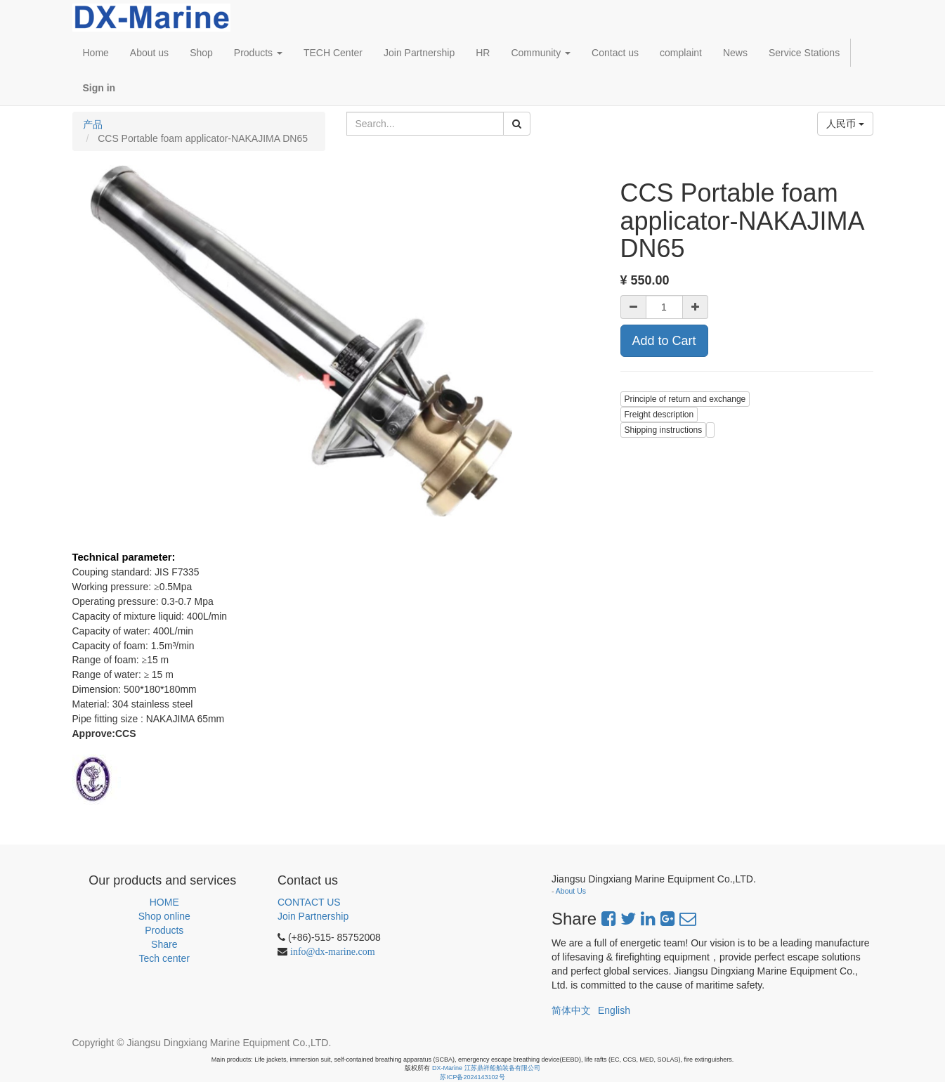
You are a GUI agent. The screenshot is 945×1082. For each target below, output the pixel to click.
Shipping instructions (664, 430)
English (614, 1010)
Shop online (164, 916)
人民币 (845, 123)
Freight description (659, 414)
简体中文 (571, 1010)
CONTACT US (309, 902)
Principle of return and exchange (685, 399)
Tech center (164, 958)
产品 (93, 124)
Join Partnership (313, 916)
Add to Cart (664, 341)
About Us (571, 891)
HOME (164, 902)
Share (164, 944)
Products (164, 930)
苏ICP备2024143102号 (472, 1077)
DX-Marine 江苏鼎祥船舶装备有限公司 (486, 1067)
